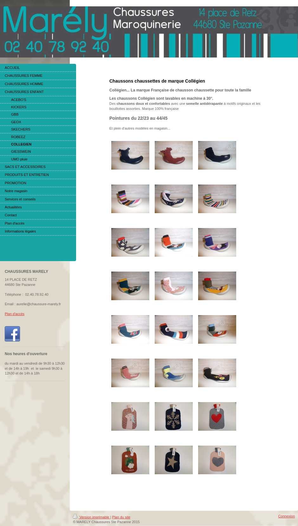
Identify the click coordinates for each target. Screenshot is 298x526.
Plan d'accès (14, 314)
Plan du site (121, 517)
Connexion (286, 516)
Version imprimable (91, 517)
